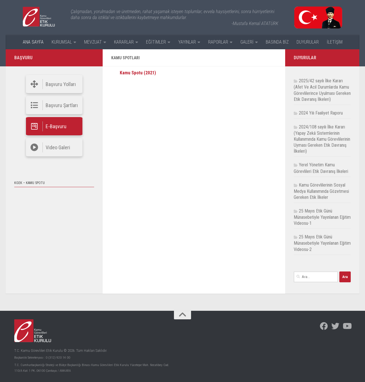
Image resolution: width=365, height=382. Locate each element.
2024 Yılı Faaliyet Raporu (321, 113)
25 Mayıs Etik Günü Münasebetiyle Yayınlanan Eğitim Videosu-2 (322, 243)
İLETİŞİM (334, 42)
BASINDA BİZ (277, 42)
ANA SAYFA (33, 42)
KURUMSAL (62, 42)
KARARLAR (124, 42)
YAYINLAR (187, 42)
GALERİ (247, 42)
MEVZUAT (93, 42)
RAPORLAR (218, 42)
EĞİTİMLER (156, 42)
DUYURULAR (308, 42)
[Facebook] (324, 326)
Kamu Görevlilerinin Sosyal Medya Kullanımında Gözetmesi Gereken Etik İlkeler (321, 191)
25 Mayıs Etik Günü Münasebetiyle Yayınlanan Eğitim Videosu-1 (322, 217)
